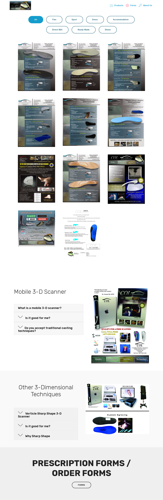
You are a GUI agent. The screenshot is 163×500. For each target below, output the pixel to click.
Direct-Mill (57, 30)
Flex (54, 19)
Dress (95, 19)
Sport (74, 19)
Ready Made (84, 30)
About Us (145, 5)
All (35, 19)
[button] (48, 308)
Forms (131, 5)
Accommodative (121, 19)
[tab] (48, 308)
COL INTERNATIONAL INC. (45, 5)
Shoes (108, 30)
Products (116, 5)
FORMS (81, 485)
